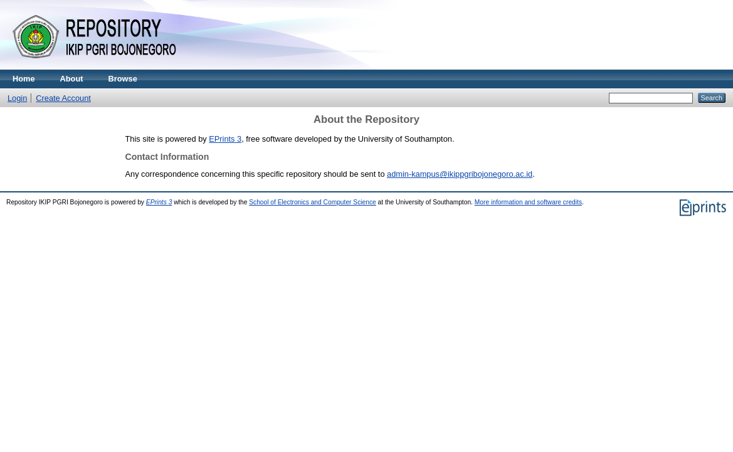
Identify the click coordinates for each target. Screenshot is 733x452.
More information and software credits (528, 202)
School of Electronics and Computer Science (312, 202)
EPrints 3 (225, 139)
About (71, 78)
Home (24, 78)
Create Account (63, 98)
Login (17, 98)
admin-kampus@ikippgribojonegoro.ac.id (459, 174)
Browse (122, 78)
